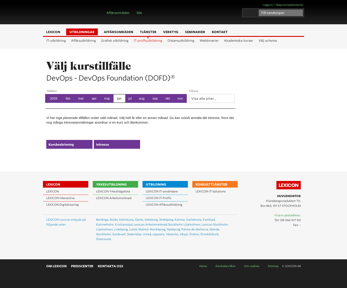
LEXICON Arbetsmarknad (113, 198)
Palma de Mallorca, (195, 229)
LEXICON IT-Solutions (211, 191)
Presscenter (82, 266)
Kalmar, (180, 219)
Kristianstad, (124, 224)
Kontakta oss (110, 266)
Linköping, (121, 229)
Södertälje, (134, 234)
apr (94, 98)
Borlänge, (102, 219)
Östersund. (104, 239)
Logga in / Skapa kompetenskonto (283, 4)
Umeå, (147, 234)
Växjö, (184, 234)
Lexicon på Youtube (284, 235)
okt (167, 98)
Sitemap (273, 266)
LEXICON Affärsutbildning (164, 204)
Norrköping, (158, 229)
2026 (53, 98)
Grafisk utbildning (114, 40)
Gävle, (139, 219)
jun (119, 98)
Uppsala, (159, 234)
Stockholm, (104, 234)
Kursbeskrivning (61, 144)
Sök (139, 13)
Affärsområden (117, 13)
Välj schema (267, 40)
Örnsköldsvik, (209, 234)
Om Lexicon (56, 266)
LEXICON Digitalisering (62, 204)
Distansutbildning (181, 40)
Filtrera (193, 91)
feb (68, 98)
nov (180, 98)
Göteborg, (151, 219)
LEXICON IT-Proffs (158, 198)
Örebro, (194, 234)
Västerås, (172, 234)
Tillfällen (51, 91)
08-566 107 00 (290, 220)
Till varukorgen (272, 13)
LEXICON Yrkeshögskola (113, 191)
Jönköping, (166, 219)
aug (142, 98)
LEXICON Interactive (60, 198)
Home (203, 266)
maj (107, 98)
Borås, (114, 219)
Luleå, (133, 229)
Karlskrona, (194, 219)
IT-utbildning (56, 40)
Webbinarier (209, 40)
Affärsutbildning (83, 40)
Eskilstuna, (126, 219)
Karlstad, (209, 219)
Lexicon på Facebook (297, 235)
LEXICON (68, 12)
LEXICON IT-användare (162, 191)
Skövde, (214, 229)
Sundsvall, (119, 234)
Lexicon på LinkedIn (290, 235)
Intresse (102, 144)
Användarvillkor (225, 266)
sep (155, 98)
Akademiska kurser (238, 40)
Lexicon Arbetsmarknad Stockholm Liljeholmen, (167, 224)
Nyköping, (174, 229)
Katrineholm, (105, 224)
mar (81, 98)
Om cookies (251, 266)
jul (130, 98)
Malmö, (143, 229)
